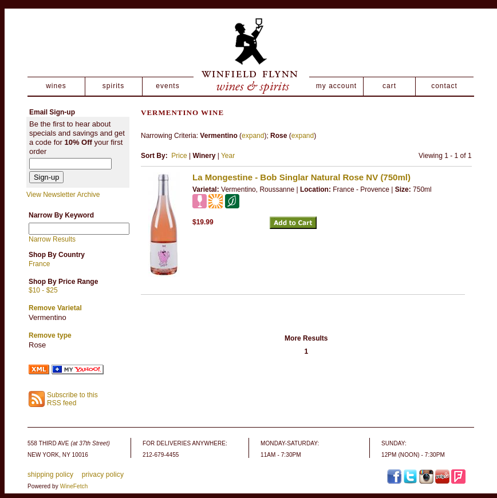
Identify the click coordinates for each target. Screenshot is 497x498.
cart (389, 86)
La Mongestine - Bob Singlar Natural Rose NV (301, 177)
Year (228, 156)
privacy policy (103, 475)
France (39, 264)
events (167, 86)
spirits (113, 86)
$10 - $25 (43, 290)
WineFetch (74, 486)
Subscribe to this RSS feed (72, 399)
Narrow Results (52, 239)
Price (179, 156)
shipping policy (50, 475)
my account (336, 86)
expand (253, 136)
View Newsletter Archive (63, 195)
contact (444, 86)
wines (56, 86)
